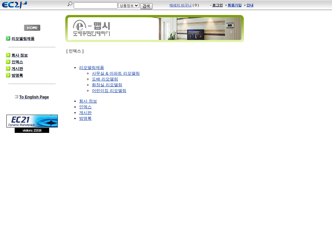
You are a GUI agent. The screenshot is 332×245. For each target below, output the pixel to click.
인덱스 (85, 106)
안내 (249, 5)
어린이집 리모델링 (109, 90)
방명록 (85, 118)
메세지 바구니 (181, 5)
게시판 (85, 112)
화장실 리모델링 (107, 84)
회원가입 (235, 5)
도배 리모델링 (105, 79)
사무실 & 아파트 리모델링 (116, 73)
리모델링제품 (91, 67)
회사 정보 (88, 101)
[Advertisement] (32, 179)
